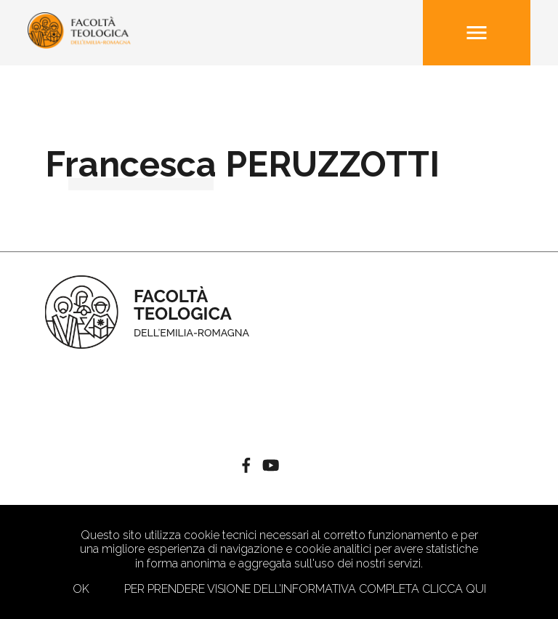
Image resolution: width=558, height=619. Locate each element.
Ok (81, 589)
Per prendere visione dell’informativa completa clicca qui (305, 589)
